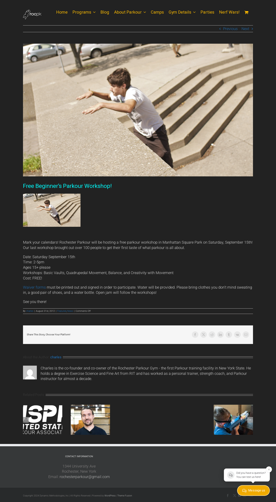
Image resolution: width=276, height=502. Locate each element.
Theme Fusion (124, 495)
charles (29, 311)
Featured (61, 311)
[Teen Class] (138, 110)
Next (245, 28)
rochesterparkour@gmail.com (85, 476)
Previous (230, 28)
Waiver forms (34, 287)
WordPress (110, 495)
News (70, 311)
